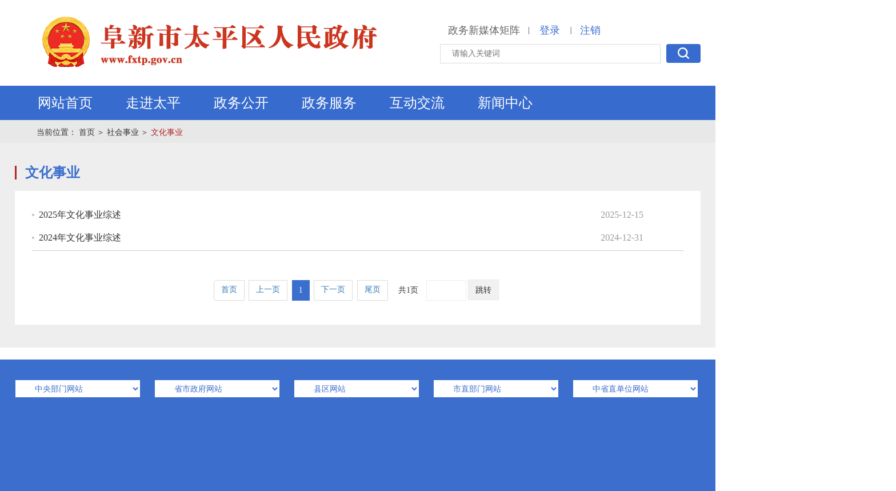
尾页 (373, 289)
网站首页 (65, 102)
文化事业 (167, 132)
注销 (590, 30)
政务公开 (241, 102)
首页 (87, 132)
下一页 (333, 289)
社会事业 (123, 132)
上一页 (268, 289)
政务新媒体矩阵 (484, 30)
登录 (549, 30)
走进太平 (153, 102)
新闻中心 (505, 102)
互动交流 (417, 102)
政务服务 (329, 102)
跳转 (483, 290)
